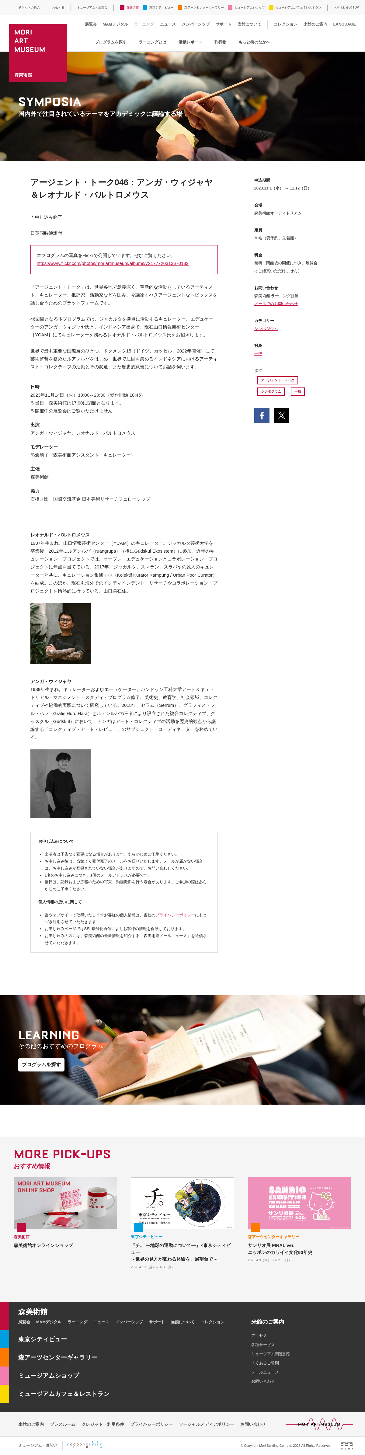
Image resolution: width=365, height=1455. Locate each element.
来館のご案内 (315, 24)
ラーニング (144, 24)
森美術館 (133, 7)
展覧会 (91, 24)
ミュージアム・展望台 (92, 7)
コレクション (285, 24)
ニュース (168, 24)
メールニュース (265, 1372)
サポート (223, 24)
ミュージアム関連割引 (271, 1354)
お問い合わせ (263, 1381)
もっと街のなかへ (254, 42)
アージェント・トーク (277, 380)
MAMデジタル (115, 24)
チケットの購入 (29, 7)
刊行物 (220, 42)
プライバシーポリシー (175, 915)
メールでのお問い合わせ (276, 303)
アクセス (259, 1335)
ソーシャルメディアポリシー (206, 1424)
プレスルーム (62, 1424)
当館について (249, 24)
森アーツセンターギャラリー (204, 7)
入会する (58, 7)
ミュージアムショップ (250, 7)
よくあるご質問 (265, 1363)
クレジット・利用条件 (103, 1424)
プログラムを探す (111, 42)
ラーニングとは (152, 42)
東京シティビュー (161, 7)
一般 (258, 353)
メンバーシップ (196, 24)
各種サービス (263, 1344)
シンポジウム (266, 328)
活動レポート (190, 42)
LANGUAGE (344, 24)
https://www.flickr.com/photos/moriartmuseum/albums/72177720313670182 (113, 263)
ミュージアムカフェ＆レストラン (298, 7)
